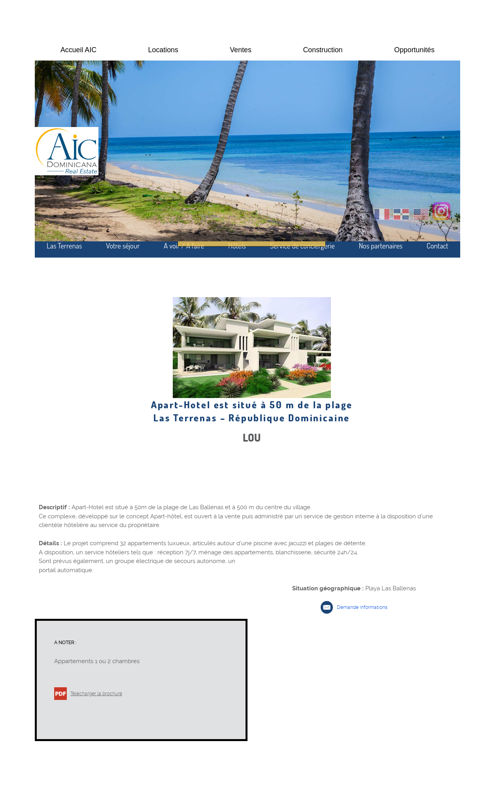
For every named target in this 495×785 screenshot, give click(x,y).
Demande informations (362, 607)
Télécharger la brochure (96, 693)
